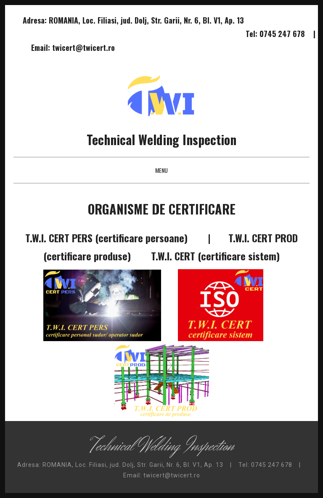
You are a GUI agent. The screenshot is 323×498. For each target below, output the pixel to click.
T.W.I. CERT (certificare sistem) (215, 255)
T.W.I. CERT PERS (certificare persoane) (106, 237)
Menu (161, 170)
